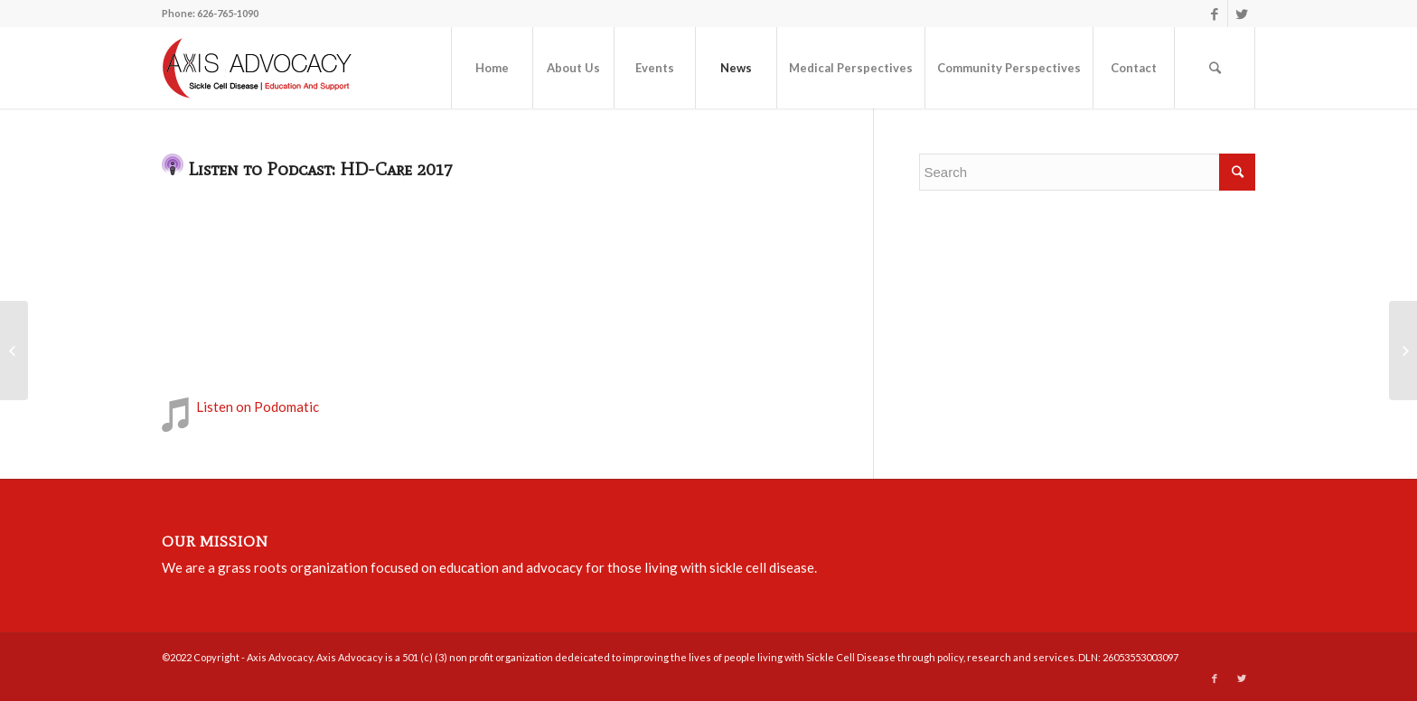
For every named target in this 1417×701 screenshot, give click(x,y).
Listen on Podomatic (257, 406)
